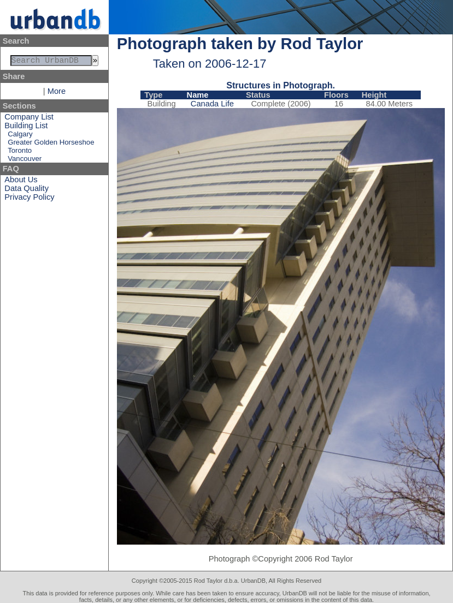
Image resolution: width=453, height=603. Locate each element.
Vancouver (25, 161)
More (57, 93)
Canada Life (212, 103)
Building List (26, 127)
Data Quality (26, 190)
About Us (20, 181)
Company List (29, 119)
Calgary (20, 136)
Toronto (20, 152)
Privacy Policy (29, 199)
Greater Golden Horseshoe (51, 144)
